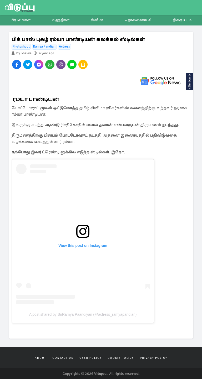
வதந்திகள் (60, 20)
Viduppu (100, 373)
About (40, 358)
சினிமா (97, 20)
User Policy (90, 358)
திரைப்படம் (182, 20)
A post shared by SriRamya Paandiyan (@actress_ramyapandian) (83, 314)
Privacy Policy (153, 358)
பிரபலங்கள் (21, 20)
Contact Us (62, 358)
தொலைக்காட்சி (138, 20)
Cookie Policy (121, 358)
